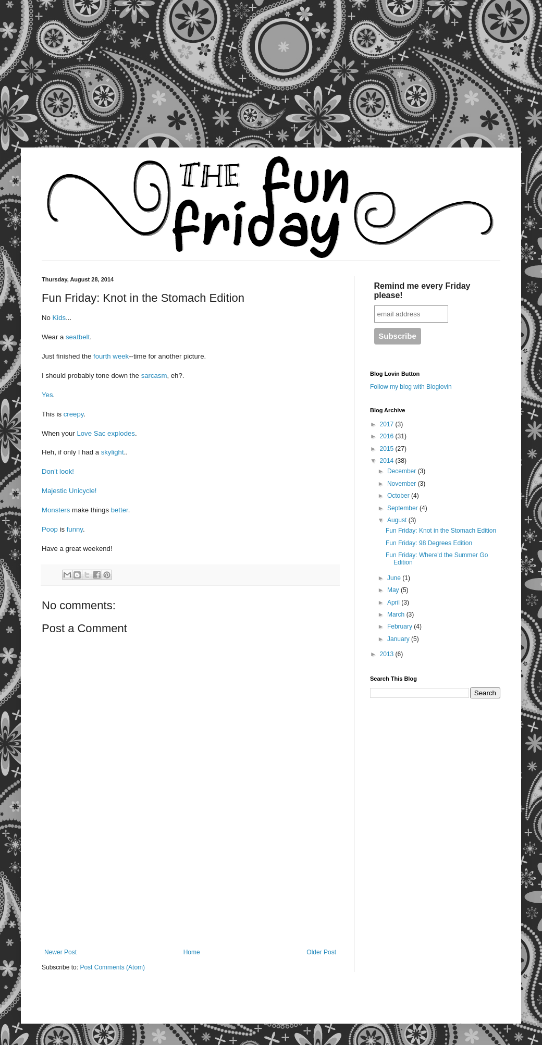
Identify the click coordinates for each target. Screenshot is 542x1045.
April (394, 602)
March (396, 614)
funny (75, 529)
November (402, 483)
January (399, 639)
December (402, 471)
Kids (59, 318)
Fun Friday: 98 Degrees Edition (429, 543)
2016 (388, 436)
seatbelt (78, 337)
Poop (50, 529)
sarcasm (154, 375)
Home (191, 952)
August (398, 520)
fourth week (110, 356)
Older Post (321, 952)
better (119, 510)
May (394, 590)
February (400, 626)
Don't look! (58, 471)
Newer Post (60, 952)
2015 (388, 448)
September (403, 508)
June (394, 578)
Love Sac (91, 433)
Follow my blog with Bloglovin (411, 386)
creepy (74, 414)
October (399, 495)
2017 (388, 424)
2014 (388, 460)
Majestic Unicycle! (69, 491)
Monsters (57, 510)
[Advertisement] (99, 81)
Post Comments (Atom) (112, 967)
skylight (112, 452)
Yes (47, 395)
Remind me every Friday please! (422, 290)
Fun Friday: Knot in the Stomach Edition (441, 530)
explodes (121, 433)
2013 (388, 654)
